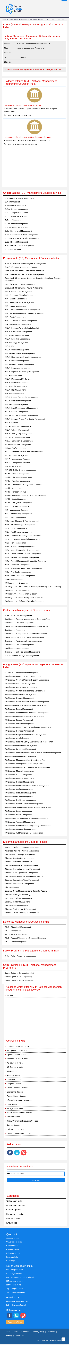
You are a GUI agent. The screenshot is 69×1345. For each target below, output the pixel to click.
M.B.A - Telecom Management (17, 430)
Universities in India (15, 1205)
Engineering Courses (15, 1092)
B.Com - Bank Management (16, 216)
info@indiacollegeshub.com (17, 1301)
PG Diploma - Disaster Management (19, 698)
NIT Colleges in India (14, 1270)
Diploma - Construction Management (19, 858)
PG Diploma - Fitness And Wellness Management (24, 716)
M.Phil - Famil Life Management (17, 481)
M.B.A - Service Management (16, 412)
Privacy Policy (38, 1332)
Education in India (14, 1214)
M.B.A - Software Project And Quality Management (25, 419)
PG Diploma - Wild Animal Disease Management (24, 833)
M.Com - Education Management (18, 445)
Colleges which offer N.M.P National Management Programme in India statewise (34, 988)
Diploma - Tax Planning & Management (20, 909)
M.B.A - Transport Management (17, 437)
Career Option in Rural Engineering (19, 980)
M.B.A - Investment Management (18, 368)
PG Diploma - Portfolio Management (19, 782)
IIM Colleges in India (14, 1285)
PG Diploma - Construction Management (21, 687)
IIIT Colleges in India (14, 1281)
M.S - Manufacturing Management (18, 514)
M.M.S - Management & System (17, 463)
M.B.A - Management (13, 375)
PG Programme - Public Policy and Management (24, 598)
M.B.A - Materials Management (17, 383)
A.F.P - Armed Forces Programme (18, 615)
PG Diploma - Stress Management (18, 815)
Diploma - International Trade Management (22, 880)
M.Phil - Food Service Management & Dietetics (23, 485)
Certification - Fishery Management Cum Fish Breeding (26, 626)
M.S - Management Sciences (16, 510)
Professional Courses (15, 1129)
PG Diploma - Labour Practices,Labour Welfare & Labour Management (33, 753)
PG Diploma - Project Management (19, 796)
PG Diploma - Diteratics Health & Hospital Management (27, 702)
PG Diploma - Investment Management (20, 749)
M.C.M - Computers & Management (19, 441)
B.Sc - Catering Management (16, 227)
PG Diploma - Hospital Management (19, 738)
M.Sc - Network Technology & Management (22, 557)
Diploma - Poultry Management (17, 902)
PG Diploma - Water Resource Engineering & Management (28, 826)
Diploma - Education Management (18, 862)
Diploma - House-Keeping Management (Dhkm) (24, 876)
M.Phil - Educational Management (18, 477)
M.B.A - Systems (11, 423)
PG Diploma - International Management (21, 745)
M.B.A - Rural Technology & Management (21, 408)
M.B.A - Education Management (17, 339)
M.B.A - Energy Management (16, 343)
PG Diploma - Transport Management (20, 822)
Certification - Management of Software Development (26, 634)
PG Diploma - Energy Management (19, 709)
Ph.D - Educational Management (18, 927)
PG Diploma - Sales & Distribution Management (24, 804)
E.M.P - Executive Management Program (21, 267)
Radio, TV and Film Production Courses (22, 1121)
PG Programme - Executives (16, 583)
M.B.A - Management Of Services (18, 379)
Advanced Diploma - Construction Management (23, 847)
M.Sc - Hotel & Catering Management (20, 547)
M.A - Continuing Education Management (21, 295)
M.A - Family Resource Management (19, 302)
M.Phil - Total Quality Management (18, 503)
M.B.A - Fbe (9, 346)
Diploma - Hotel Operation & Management (21, 873)
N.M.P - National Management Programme (22, 656)
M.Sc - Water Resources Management (20, 576)
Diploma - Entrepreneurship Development (21, 865)
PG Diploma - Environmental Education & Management (26, 713)
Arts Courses (12, 1071)
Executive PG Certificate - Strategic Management (24, 274)
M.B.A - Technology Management (18, 426)
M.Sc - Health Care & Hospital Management (22, 539)
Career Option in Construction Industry (20, 973)
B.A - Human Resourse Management (19, 198)
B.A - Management (12, 202)
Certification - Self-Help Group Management (22, 652)
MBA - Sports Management (15, 579)
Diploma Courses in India (16, 1055)
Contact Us (19, 1335)
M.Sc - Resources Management (17, 565)
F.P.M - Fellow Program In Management (20, 956)
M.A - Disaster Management (16, 299)
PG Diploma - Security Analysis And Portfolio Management (28, 807)
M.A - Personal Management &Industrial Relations (24, 313)
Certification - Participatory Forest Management (23, 641)
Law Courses (12, 1104)
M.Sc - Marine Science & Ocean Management (23, 554)
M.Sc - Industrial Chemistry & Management (22, 550)
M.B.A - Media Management (16, 386)
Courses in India (13, 19)
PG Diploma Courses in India (18, 1050)
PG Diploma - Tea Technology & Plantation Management (27, 818)
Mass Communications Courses (19, 1113)
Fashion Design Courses (16, 1096)
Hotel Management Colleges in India (20, 1277)
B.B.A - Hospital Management (16, 213)
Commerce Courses (14, 1079)
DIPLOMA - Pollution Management (18, 898)
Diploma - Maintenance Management (19, 884)
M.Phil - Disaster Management (17, 474)
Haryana (10, 995)
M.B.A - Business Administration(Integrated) (22, 328)
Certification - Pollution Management (19, 645)
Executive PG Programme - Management (21, 284)
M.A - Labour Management (15, 306)
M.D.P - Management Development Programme (24, 452)
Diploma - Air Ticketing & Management (20, 854)
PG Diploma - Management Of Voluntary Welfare (24, 764)
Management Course (15, 1108)
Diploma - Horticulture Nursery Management (22, 869)
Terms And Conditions (21, 1332)
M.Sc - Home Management (15, 543)
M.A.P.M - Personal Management (18, 324)
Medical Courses (13, 1117)
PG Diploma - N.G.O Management (18, 775)
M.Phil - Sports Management (16, 499)
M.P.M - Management (13, 466)
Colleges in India (14, 1201)
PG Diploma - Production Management (20, 793)
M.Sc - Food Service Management (18, 532)
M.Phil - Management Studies (16, 492)
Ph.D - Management (13, 931)
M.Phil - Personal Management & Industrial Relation (25, 496)
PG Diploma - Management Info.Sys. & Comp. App (25, 760)
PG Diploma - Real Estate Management (20, 800)
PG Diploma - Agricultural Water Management (23, 676)
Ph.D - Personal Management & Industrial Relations (25, 938)
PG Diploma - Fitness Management (19, 720)
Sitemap (9, 1335)
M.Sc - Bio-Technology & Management (20, 525)
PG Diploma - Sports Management (18, 811)
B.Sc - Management (13, 249)
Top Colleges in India (14, 1289)
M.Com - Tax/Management (15, 448)
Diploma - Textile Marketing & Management (22, 913)
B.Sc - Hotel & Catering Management (19, 246)
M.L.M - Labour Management (16, 455)
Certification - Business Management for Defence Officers (27, 619)
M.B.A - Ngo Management (15, 390)
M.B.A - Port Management (15, 394)
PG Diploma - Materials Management (19, 771)
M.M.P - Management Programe (17, 459)
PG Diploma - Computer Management (20, 684)
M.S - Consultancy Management (17, 506)
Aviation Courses (13, 1075)
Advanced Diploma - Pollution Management (22, 851)
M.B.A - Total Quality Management (18, 434)
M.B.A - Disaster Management (17, 335)
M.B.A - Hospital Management (17, 361)
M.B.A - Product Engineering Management (21, 397)
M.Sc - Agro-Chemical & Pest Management (22, 521)
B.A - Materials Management (16, 205)
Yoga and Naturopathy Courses (19, 1133)
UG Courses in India (15, 1067)
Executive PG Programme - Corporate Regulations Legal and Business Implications (33, 279)
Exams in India (13, 1218)
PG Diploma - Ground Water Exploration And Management (28, 727)
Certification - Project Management (18, 648)
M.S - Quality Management (15, 517)
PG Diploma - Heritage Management (19, 731)
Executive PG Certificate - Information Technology (24, 271)
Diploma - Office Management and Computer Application (27, 891)
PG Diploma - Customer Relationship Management (25, 691)
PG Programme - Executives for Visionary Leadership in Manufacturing (33, 587)
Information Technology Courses (19, 1100)
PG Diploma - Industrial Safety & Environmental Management (29, 742)
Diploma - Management (14, 887)
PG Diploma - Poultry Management (19, 789)
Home (4, 19)
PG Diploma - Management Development (21, 756)
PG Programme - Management (17, 590)
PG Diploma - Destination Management (20, 694)
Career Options (13, 1209)
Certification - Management (15, 630)
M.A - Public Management (15, 317)
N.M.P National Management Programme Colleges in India (33, 69)
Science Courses (13, 1125)
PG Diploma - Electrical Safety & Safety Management (26, 705)
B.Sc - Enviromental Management (18, 231)
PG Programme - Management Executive (21, 594)
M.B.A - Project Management (16, 404)
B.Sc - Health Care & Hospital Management (22, 238)
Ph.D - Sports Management (16, 942)
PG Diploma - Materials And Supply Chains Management (27, 767)
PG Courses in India (14, 1063)
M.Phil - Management (13, 488)
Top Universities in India (15, 1292)
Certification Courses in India (29, 19)
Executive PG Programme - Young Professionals (24, 288)
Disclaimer (51, 1332)
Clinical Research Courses (17, 1088)
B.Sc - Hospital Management (16, 242)
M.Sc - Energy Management (16, 528)
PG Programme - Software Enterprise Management (25, 601)
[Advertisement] (34, 168)
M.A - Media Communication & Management (22, 310)
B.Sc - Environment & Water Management (21, 235)
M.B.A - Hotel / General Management (19, 364)
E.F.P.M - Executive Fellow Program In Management (25, 264)
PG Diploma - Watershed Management (20, 829)
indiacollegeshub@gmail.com (17, 1305)
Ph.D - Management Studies (16, 934)
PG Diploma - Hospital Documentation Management (25, 735)
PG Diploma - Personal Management (19, 778)
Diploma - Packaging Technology (18, 895)
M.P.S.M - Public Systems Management (20, 470)
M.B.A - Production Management (18, 401)
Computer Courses (14, 1084)
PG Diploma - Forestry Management (19, 724)
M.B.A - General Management (17, 350)
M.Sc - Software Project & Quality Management (23, 568)
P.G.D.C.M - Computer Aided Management (22, 673)
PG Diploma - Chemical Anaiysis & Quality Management (27, 680)
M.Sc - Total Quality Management (18, 572)
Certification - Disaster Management (19, 623)
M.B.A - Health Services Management (20, 353)
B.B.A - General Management (16, 209)
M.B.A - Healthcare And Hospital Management (23, 357)
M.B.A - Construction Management (18, 332)
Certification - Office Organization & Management (24, 637)
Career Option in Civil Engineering (18, 977)
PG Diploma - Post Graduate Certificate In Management (27, 786)
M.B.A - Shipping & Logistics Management (21, 415)
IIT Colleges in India (14, 1274)
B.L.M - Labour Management (16, 224)
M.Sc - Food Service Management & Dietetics (23, 536)
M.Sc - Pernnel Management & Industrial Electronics (25, 561)
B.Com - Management (13, 220)
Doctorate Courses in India (17, 1059)
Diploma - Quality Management (17, 905)
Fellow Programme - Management (18, 292)
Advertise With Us (15, 1322)
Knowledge (11, 1223)
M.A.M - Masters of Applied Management (21, 321)
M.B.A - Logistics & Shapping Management (22, 372)
